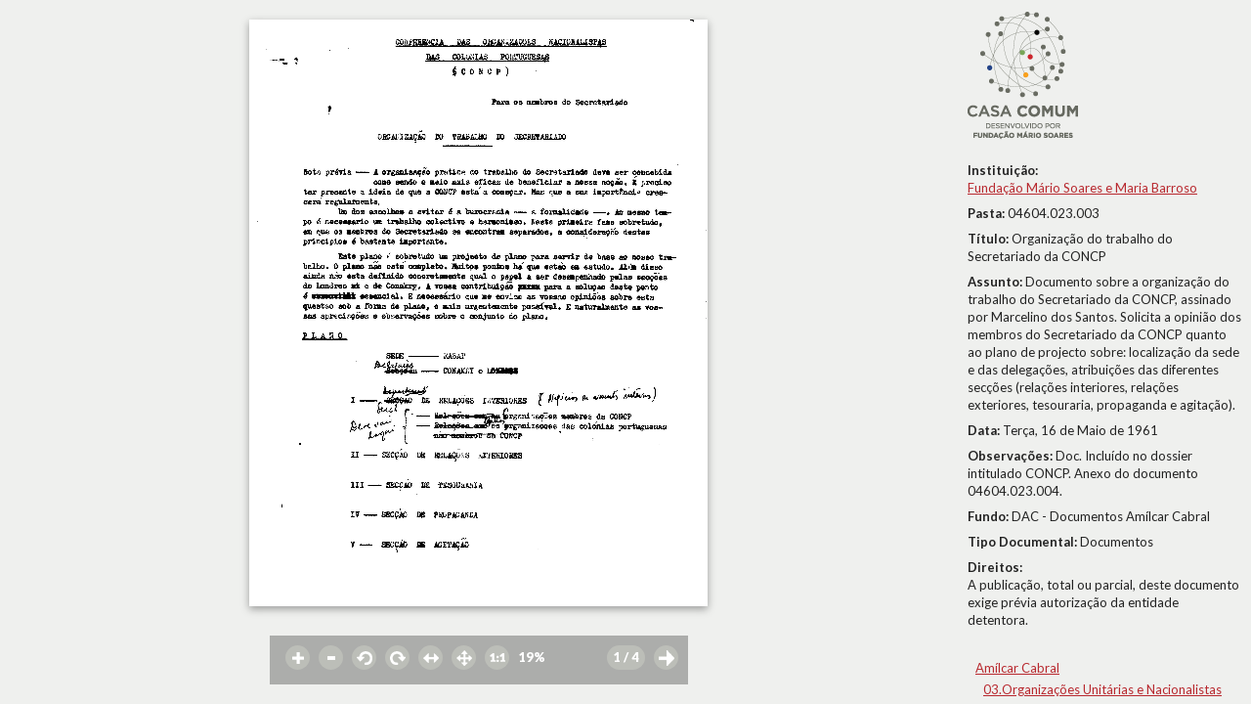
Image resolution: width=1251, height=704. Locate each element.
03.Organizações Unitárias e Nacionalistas (1102, 689)
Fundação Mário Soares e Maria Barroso (1082, 188)
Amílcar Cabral (1017, 668)
